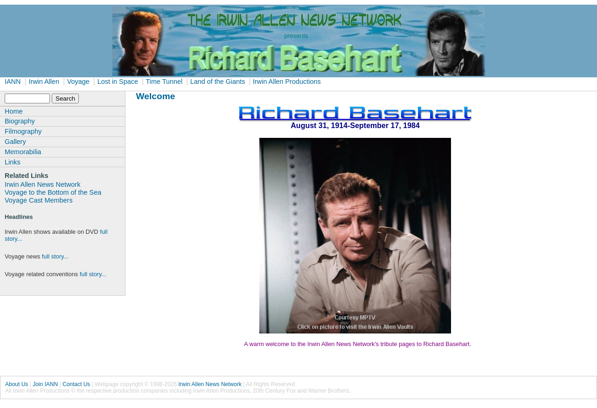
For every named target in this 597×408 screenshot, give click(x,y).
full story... (55, 256)
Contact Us (76, 384)
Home (13, 111)
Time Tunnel (165, 81)
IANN (13, 81)
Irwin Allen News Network (42, 184)
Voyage (78, 81)
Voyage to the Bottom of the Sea (53, 192)
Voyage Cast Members (39, 200)
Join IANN (46, 384)
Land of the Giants (218, 81)
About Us (16, 384)
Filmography (23, 131)
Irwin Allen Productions (287, 81)
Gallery (15, 141)
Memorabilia (23, 152)
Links (13, 162)
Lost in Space (118, 81)
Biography (20, 121)
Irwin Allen (44, 81)
